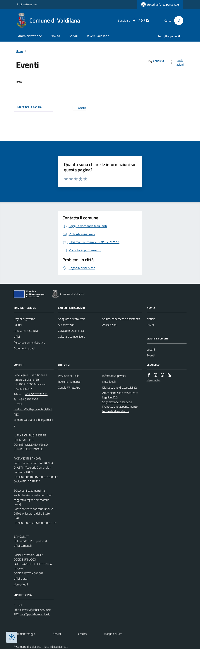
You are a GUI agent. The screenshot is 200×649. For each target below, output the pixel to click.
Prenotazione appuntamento (120, 406)
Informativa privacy (114, 375)
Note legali (109, 381)
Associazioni (109, 324)
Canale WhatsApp (69, 387)
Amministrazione (30, 35)
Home (19, 51)
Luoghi (151, 349)
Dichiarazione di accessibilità (119, 387)
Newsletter (153, 380)
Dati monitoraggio (24, 633)
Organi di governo (24, 319)
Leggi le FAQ (110, 397)
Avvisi (150, 324)
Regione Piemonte (27, 4)
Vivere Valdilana (98, 35)
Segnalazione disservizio (117, 402)
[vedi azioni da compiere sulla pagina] (177, 62)
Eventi (151, 355)
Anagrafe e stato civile (72, 319)
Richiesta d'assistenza (115, 411)
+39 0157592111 (36, 394)
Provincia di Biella (68, 375)
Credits (82, 633)
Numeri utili (21, 584)
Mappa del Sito (113, 633)
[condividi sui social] (155, 61)
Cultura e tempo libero (71, 336)
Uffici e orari (21, 578)
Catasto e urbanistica (71, 330)
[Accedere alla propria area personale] (160, 4)
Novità (55, 35)
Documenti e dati (24, 348)
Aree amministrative (26, 330)
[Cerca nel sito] (177, 20)
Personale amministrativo (29, 342)
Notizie (151, 319)
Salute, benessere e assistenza (121, 319)
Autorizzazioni (66, 324)
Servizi (73, 35)
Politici (18, 324)
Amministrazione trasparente (120, 392)
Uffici (17, 336)
